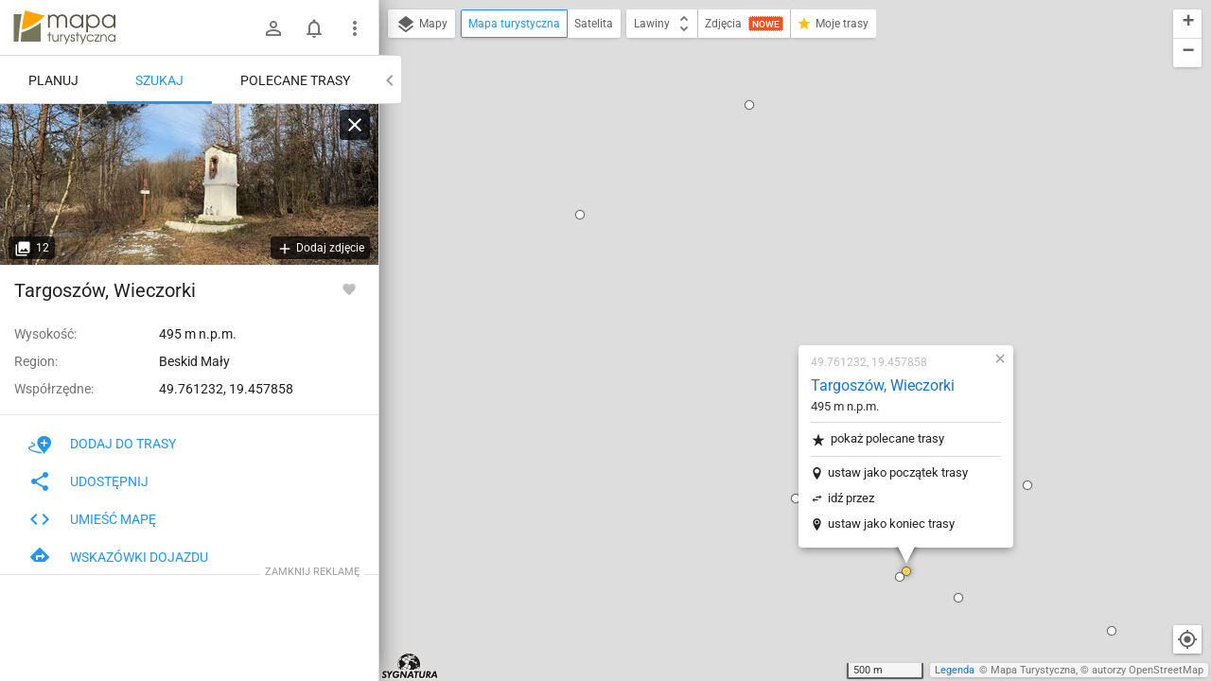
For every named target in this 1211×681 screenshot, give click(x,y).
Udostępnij (88, 481)
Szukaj (159, 80)
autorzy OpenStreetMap (1147, 670)
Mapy (421, 24)
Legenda (954, 670)
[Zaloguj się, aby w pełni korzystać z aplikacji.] (349, 288)
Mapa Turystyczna (1033, 670)
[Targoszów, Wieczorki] (189, 184)
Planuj (53, 80)
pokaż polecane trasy (766, 209)
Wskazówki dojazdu (118, 557)
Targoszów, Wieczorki (771, 155)
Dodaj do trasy (102, 443)
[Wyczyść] (355, 125)
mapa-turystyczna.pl (64, 27)
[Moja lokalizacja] (1187, 639)
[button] (794, 340)
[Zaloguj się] (273, 28)
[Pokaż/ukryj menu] (355, 28)
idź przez (739, 267)
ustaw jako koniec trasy (779, 293)
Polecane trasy (295, 80)
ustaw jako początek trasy (786, 242)
